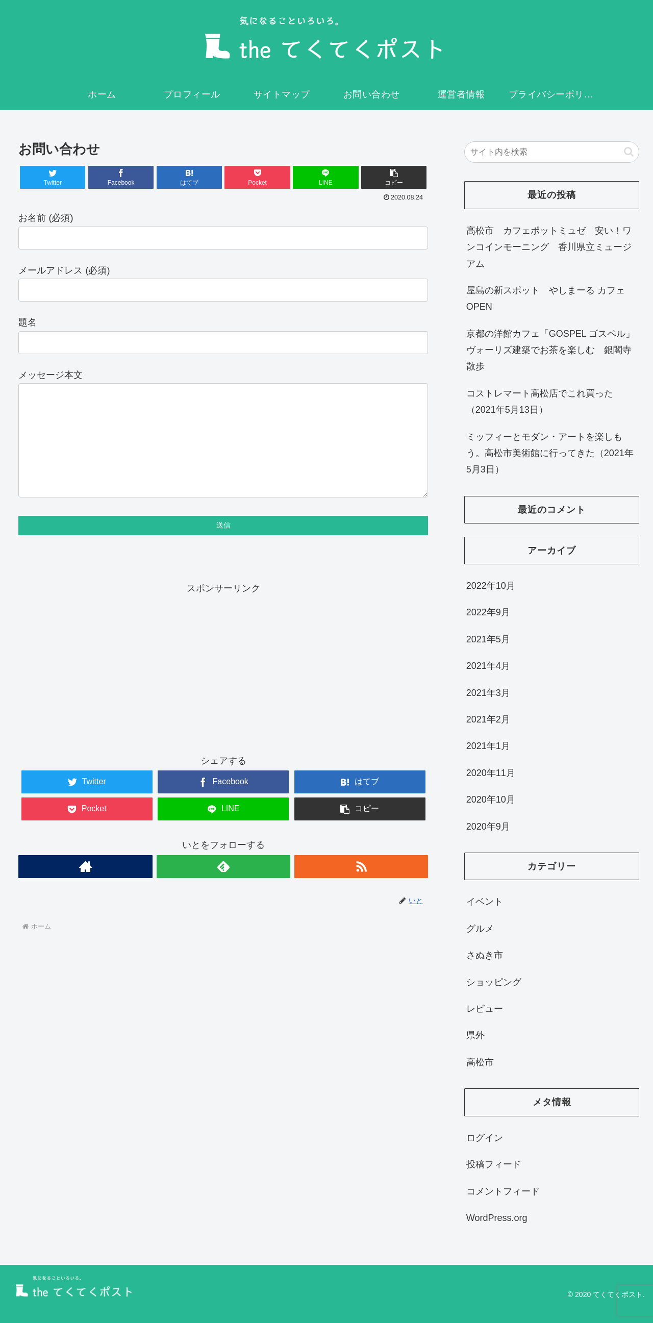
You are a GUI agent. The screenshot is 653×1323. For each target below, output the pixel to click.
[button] (629, 152)
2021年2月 (488, 719)
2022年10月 (490, 586)
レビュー (484, 1009)
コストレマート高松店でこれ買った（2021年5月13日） (539, 401)
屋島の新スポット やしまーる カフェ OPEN (545, 298)
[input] (552, 152)
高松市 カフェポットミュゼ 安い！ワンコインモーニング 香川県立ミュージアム (549, 247)
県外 (475, 1035)
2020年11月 (490, 773)
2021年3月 (488, 693)
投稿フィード (493, 1164)
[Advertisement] (223, 688)
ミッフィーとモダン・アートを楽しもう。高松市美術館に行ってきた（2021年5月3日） (550, 453)
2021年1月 (488, 746)
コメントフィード (503, 1191)
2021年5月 (488, 639)
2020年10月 (490, 799)
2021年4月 (488, 666)
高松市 (480, 1062)
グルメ (480, 928)
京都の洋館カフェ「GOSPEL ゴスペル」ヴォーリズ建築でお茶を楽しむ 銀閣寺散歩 (550, 350)
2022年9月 (488, 612)
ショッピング (493, 982)
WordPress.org (497, 1218)
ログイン (484, 1138)
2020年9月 (488, 826)
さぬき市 (484, 955)
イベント (484, 901)
